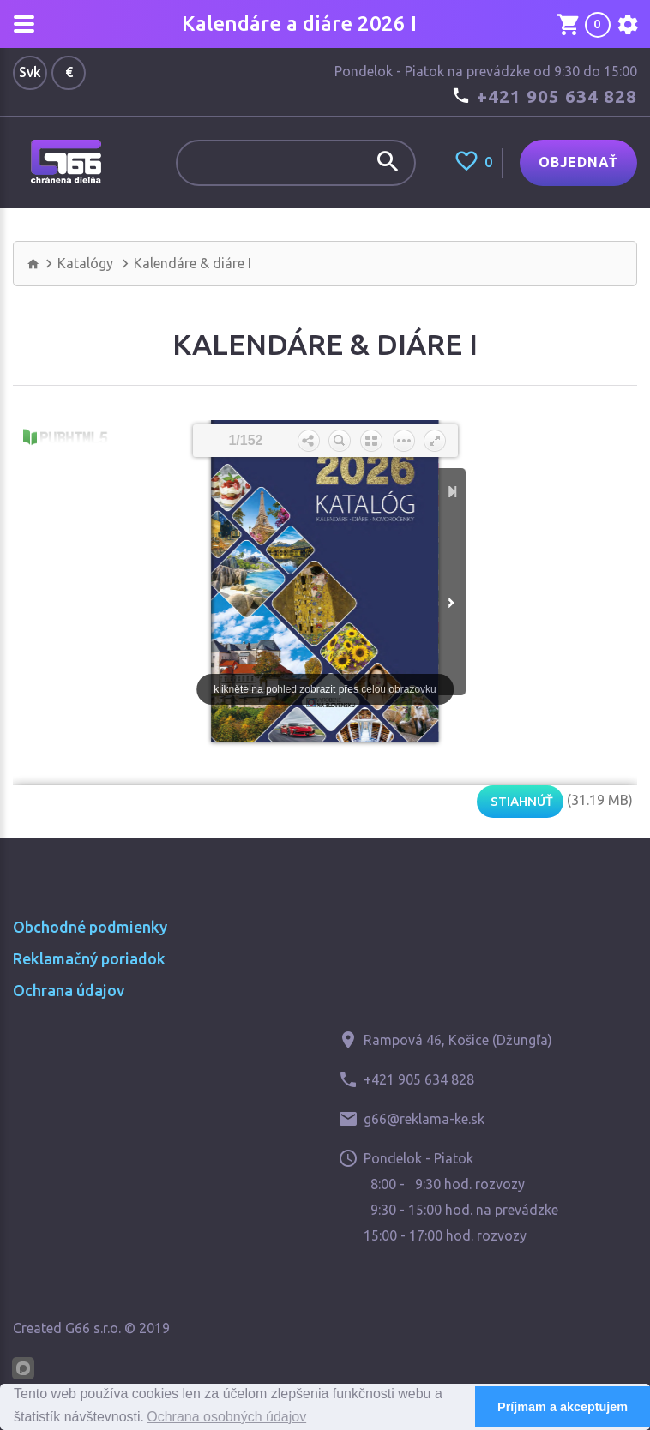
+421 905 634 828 (557, 96)
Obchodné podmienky (90, 926)
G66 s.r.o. (93, 1328)
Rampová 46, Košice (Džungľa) (458, 1040)
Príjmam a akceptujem (562, 1407)
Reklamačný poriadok (89, 958)
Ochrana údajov (68, 990)
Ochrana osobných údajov (226, 1416)
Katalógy (85, 263)
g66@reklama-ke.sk (424, 1119)
